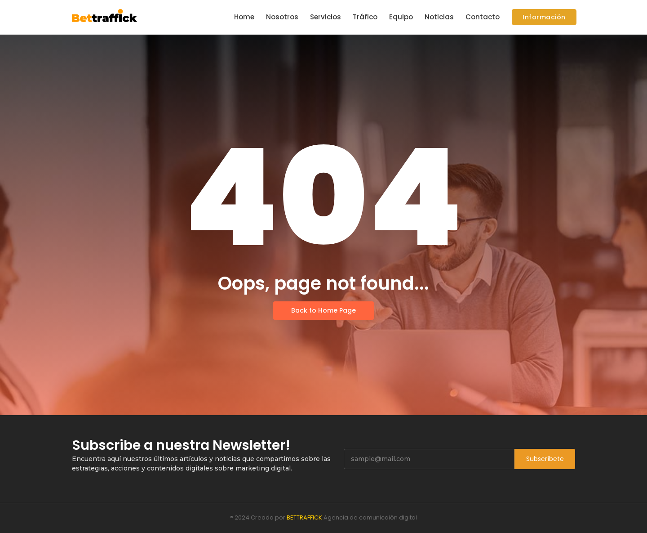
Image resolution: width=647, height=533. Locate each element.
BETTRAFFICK (304, 517)
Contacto (482, 17)
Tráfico (365, 17)
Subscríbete (545, 458)
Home (244, 17)
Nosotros (282, 17)
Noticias (439, 17)
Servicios (325, 17)
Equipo (401, 17)
